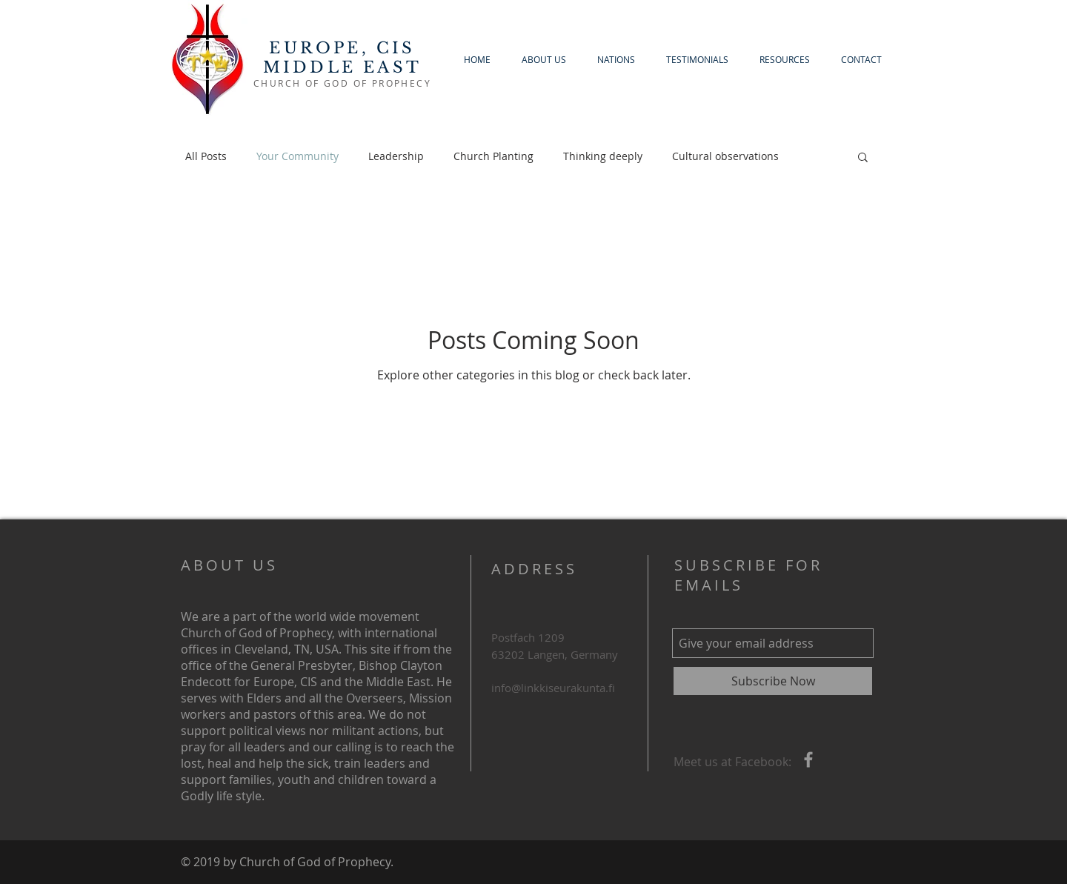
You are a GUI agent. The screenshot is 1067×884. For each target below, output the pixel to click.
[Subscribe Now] (773, 681)
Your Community (297, 156)
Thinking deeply (602, 156)
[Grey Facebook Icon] (808, 759)
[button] (863, 158)
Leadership (396, 156)
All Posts (206, 156)
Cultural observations (725, 156)
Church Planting (493, 156)
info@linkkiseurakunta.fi (553, 687)
